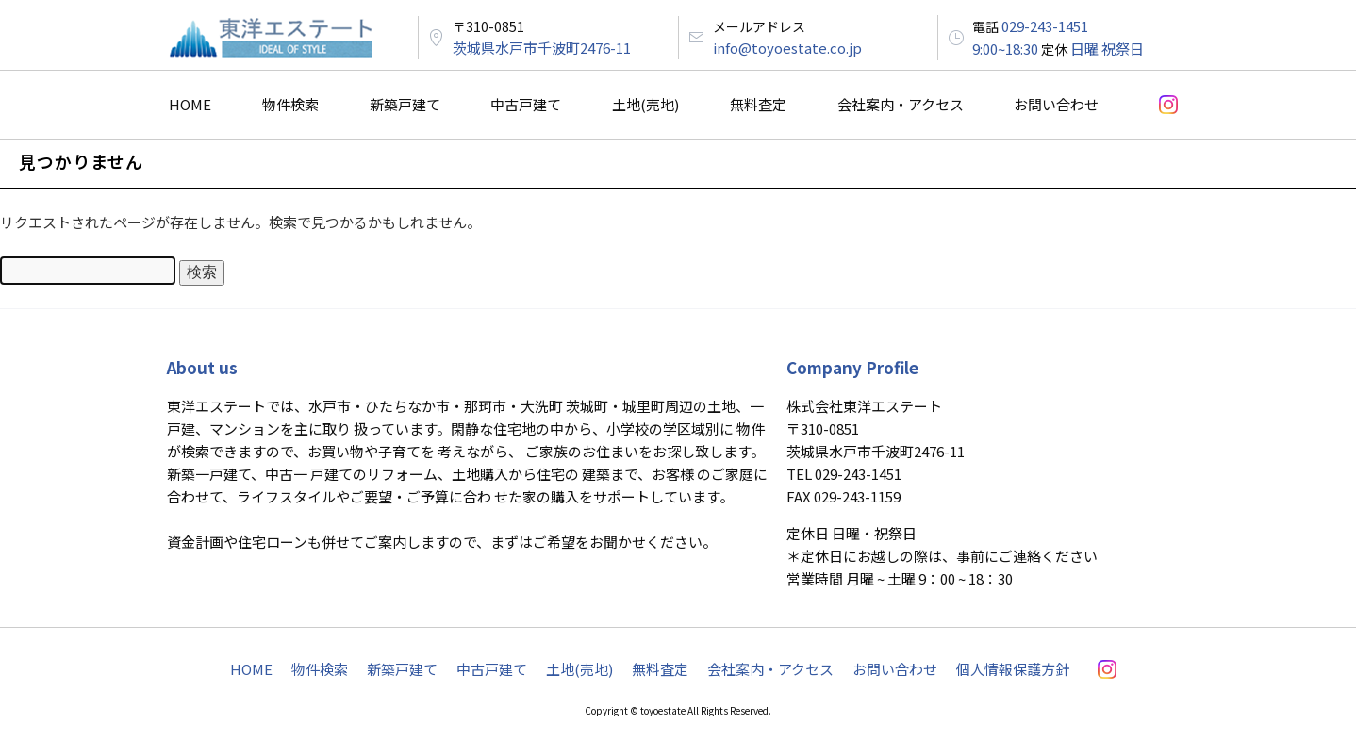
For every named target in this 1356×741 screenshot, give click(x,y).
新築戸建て (405, 104)
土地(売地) (645, 104)
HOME (190, 104)
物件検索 (290, 104)
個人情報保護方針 (1012, 669)
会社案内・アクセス (900, 104)
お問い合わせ (1056, 104)
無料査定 (758, 104)
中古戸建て (525, 104)
